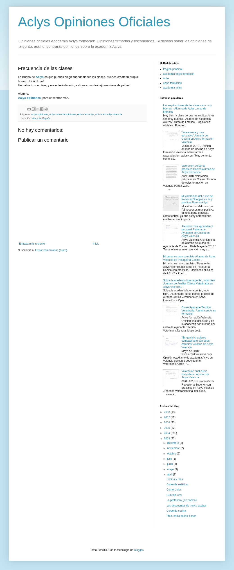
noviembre (173, 448)
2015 (167, 427)
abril (170, 474)
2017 (167, 417)
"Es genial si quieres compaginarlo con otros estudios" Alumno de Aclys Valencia (197, 342)
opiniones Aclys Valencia (108, 114)
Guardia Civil (174, 495)
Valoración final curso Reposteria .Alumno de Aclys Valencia (195, 374)
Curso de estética (176, 484)
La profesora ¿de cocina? (181, 500)
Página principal (172, 69)
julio (170, 458)
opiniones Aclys (85, 114)
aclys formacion (172, 83)
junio (170, 464)
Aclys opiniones (29, 98)
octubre (172, 453)
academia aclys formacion (178, 73)
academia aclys (172, 87)
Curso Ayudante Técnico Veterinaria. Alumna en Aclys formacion (199, 311)
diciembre (173, 443)
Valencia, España (41, 118)
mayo (171, 469)
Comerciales (174, 489)
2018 (167, 412)
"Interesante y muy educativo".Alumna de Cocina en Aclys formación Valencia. (197, 137)
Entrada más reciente (32, 243)
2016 (167, 422)
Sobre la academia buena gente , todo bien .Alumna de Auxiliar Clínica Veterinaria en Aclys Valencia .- (189, 283)
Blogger (138, 550)
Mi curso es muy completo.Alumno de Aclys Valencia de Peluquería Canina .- (189, 258)
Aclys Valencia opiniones (62, 114)
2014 (167, 433)
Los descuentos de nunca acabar (186, 505)
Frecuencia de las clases (181, 516)
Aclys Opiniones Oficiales (94, 21)
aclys (166, 78)
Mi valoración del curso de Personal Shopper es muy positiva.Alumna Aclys (197, 199)
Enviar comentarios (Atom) (51, 250)
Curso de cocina (176, 510)
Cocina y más (174, 479)
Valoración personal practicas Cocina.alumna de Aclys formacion (198, 169)
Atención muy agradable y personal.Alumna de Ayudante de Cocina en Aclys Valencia (197, 231)
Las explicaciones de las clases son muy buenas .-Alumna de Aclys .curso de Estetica (187, 109)
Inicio (96, 243)
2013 (167, 438)
